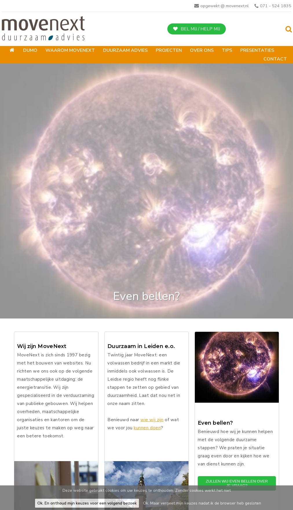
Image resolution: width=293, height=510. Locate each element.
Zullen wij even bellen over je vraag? (237, 483)
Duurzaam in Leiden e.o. (141, 346)
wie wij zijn (151, 420)
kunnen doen (147, 428)
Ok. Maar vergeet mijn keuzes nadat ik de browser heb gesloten (202, 503)
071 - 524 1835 (275, 6)
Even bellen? (215, 423)
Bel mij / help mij (200, 29)
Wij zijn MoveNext (42, 346)
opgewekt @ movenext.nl (224, 6)
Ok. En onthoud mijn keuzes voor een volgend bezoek (87, 503)
